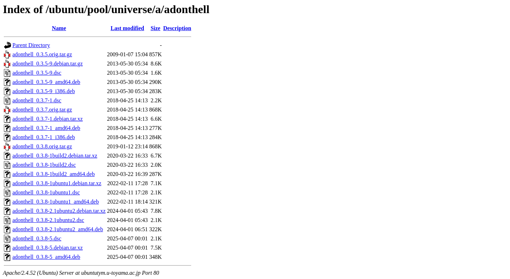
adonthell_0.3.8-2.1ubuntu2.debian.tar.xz (59, 211)
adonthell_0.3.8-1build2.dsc (44, 165)
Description (177, 28)
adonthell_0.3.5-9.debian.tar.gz (47, 64)
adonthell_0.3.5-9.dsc (36, 73)
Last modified (127, 28)
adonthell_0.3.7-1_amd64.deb (46, 128)
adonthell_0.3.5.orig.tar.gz (42, 54)
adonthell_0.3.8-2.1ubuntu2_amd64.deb (57, 229)
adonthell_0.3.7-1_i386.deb (43, 137)
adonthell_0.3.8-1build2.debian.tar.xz (54, 156)
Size (155, 28)
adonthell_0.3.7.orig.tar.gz (42, 110)
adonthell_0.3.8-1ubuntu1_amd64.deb (55, 202)
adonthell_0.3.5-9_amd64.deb (46, 82)
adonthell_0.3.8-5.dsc (36, 238)
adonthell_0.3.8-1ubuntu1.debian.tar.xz (56, 183)
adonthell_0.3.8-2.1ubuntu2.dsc (48, 220)
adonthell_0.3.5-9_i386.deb (43, 91)
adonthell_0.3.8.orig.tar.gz (42, 146)
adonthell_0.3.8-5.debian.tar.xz (47, 248)
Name (59, 28)
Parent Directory (31, 45)
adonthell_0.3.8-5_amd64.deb (46, 257)
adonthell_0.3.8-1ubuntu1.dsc (46, 192)
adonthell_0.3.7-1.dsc (36, 100)
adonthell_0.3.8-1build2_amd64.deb (53, 174)
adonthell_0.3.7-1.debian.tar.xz (47, 119)
